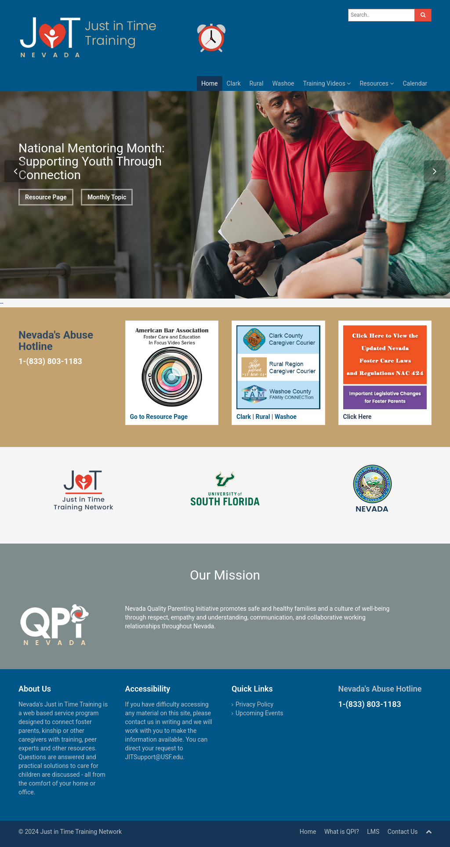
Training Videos (327, 83)
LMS (373, 831)
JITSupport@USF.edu (154, 756)
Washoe (283, 83)
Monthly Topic (107, 201)
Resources (376, 83)
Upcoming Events (259, 713)
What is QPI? (341, 831)
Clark (234, 83)
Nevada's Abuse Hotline (380, 688)
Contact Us (403, 831)
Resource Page (46, 197)
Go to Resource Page (159, 416)
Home (209, 83)
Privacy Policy (254, 704)
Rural (257, 83)
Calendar (415, 83)
